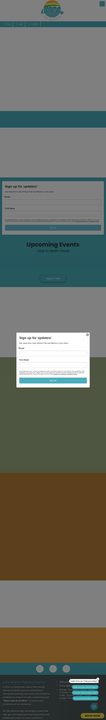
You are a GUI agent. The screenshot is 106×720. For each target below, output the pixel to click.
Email (21, 348)
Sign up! (53, 380)
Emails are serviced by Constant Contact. (65, 374)
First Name (24, 360)
